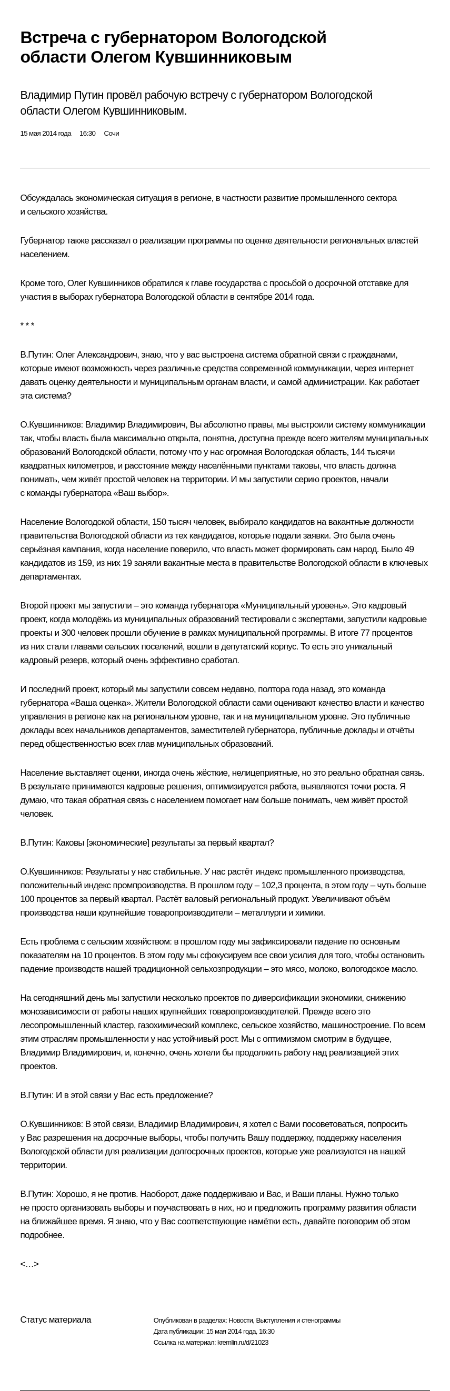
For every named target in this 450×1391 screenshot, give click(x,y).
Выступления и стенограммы (298, 1320)
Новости (240, 1320)
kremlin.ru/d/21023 (242, 1342)
